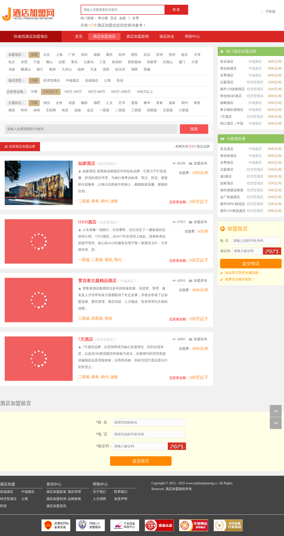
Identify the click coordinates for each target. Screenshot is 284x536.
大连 (93, 69)
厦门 (182, 62)
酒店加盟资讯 (56, 506)
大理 (194, 62)
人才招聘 (99, 499)
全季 (135, 18)
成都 (96, 54)
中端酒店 (72, 80)
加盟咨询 (197, 163)
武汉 (147, 54)
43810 (178, 280)
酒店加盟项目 (104, 36)
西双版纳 (134, 62)
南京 (184, 54)
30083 (178, 339)
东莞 (24, 62)
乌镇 (11, 69)
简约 (184, 103)
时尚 (24, 110)
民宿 (120, 80)
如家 (122, 18)
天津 (197, 54)
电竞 (65, 110)
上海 (59, 54)
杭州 (122, 54)
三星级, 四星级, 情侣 (95, 318)
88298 (178, 163)
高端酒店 (91, 80)
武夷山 (168, 62)
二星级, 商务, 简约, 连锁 (98, 201)
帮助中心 (192, 36)
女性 (59, 103)
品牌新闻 (74, 499)
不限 (34, 80)
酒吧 (96, 103)
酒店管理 (74, 492)
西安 (134, 54)
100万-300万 (73, 91)
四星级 (152, 110)
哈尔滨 (120, 69)
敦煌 (52, 69)
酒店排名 (166, 36)
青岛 (74, 62)
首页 (79, 36)
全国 (34, 54)
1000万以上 (145, 91)
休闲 (36, 110)
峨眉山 (26, 69)
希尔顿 (103, 18)
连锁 (77, 110)
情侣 (46, 103)
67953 (178, 222)
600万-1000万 (121, 91)
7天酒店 (96, 339)
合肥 (61, 62)
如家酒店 (97, 163)
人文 (109, 103)
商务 (197, 103)
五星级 (168, 110)
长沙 (11, 62)
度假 (134, 103)
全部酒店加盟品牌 (20, 145)
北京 (46, 54)
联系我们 (120, 492)
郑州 (172, 54)
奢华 (147, 103)
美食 (159, 103)
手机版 (270, 11)
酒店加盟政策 (56, 492)
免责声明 (120, 499)
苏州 (159, 54)
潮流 (11, 110)
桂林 (81, 69)
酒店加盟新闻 (137, 36)
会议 (90, 110)
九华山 (67, 69)
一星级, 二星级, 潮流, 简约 (100, 260)
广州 (71, 54)
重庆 (109, 54)
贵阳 (106, 69)
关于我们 (99, 492)
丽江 (40, 69)
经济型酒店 (51, 80)
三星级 (136, 110)
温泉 (172, 103)
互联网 (51, 110)
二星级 (120, 110)
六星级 (184, 110)
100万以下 (50, 91)
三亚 (102, 62)
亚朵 (113, 18)
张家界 (152, 62)
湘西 (134, 69)
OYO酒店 (98, 222)
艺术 (122, 103)
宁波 (36, 62)
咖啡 (84, 103)
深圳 (84, 54)
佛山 (49, 62)
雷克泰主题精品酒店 (106, 280)
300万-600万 (97, 91)
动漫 (71, 103)
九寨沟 (88, 62)
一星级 (104, 110)
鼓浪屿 (117, 62)
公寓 (107, 80)
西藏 (147, 69)
